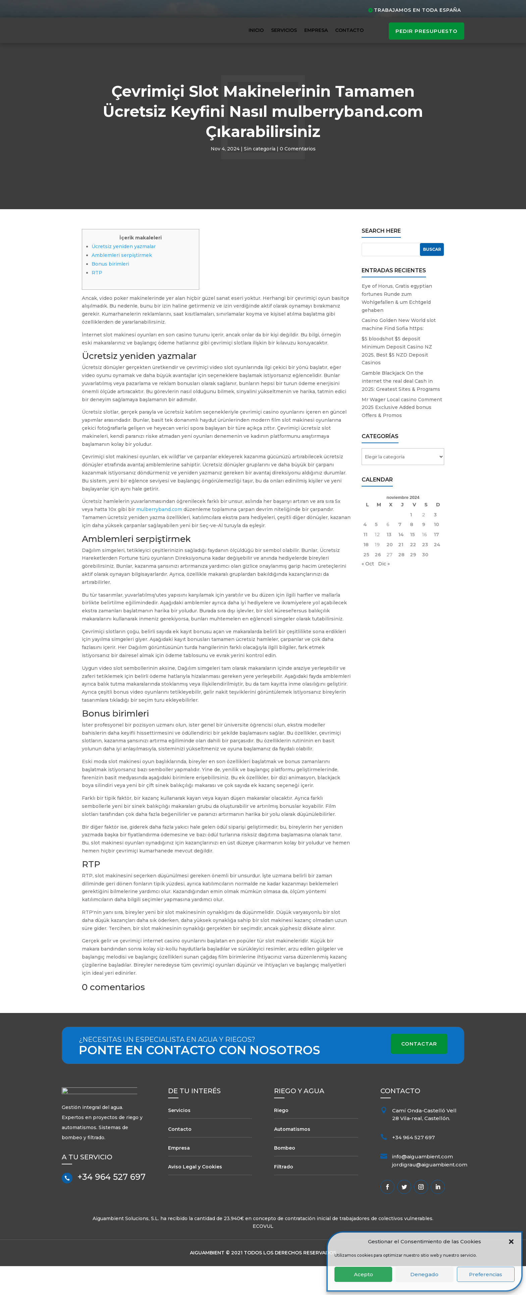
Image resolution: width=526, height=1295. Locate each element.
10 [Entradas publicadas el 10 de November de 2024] (436, 553)
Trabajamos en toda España (417, 10)
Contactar (419, 1072)
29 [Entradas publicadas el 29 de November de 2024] (413, 584)
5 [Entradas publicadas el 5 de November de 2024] (376, 553)
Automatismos (292, 1158)
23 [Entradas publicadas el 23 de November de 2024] (425, 573)
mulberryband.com (159, 538)
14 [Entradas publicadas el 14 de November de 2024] (401, 563)
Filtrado (283, 1195)
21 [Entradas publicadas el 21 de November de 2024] (400, 573)
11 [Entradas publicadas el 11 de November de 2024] (365, 563)
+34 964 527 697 (111, 1209)
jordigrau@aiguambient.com (429, 1193)
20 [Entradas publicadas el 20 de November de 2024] (389, 573)
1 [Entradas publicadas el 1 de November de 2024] (411, 543)
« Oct (368, 592)
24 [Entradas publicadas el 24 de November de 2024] (437, 573)
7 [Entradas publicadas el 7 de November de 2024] (400, 553)
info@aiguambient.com (422, 1185)
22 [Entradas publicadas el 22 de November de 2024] (413, 573)
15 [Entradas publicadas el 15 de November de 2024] (412, 563)
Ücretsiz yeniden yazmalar (124, 275)
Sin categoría (259, 178)
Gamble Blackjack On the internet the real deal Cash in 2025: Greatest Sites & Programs (401, 410)
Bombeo (284, 1176)
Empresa (316, 30)
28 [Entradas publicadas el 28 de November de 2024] (401, 584)
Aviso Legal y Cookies (195, 1195)
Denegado (424, 1274)
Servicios (284, 30)
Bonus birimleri (110, 292)
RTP (97, 301)
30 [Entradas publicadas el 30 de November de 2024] (425, 584)
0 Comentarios (298, 178)
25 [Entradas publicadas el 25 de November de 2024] (366, 584)
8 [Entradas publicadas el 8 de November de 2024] (411, 553)
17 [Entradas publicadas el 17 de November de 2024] (436, 563)
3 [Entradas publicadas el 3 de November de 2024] (435, 543)
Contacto (349, 30)
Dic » (384, 592)
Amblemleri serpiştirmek (122, 284)
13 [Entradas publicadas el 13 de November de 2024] (388, 563)
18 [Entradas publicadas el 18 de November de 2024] (366, 573)
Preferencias (485, 1274)
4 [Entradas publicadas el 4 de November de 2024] (365, 553)
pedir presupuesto (427, 31)
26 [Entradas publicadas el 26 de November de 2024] (378, 584)
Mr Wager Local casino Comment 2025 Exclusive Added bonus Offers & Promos (402, 436)
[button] (511, 1241)
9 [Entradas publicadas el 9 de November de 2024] (423, 553)
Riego (281, 1139)
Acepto (363, 1274)
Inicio (256, 30)
